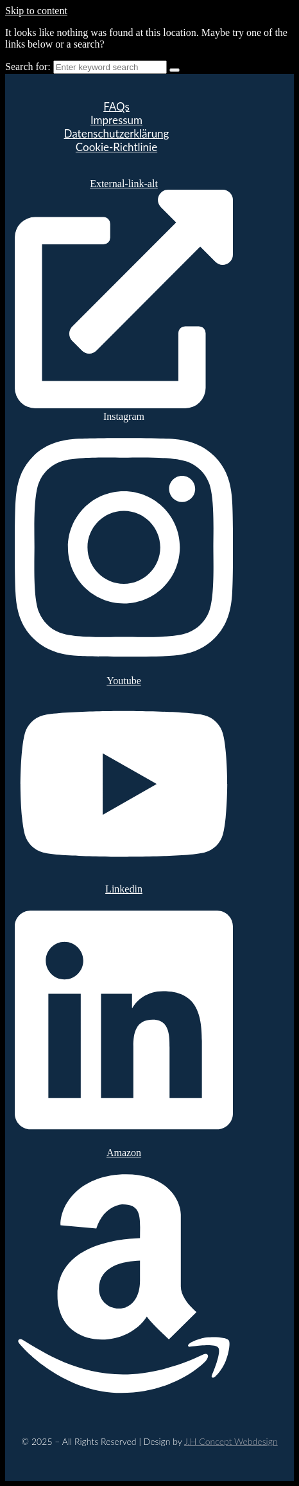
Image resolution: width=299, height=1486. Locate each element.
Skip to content (36, 10)
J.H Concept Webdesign (231, 1441)
